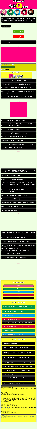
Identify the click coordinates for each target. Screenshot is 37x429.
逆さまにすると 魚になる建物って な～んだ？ (13, 311)
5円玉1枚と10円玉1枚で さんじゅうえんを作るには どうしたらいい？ (18, 84)
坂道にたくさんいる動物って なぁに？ (10, 129)
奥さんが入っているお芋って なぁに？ (11, 315)
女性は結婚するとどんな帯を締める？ (10, 343)
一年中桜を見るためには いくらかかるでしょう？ (13, 374)
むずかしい (18, 294)
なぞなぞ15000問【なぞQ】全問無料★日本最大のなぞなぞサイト (18, 4)
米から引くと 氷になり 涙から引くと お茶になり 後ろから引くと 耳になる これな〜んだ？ (18, 190)
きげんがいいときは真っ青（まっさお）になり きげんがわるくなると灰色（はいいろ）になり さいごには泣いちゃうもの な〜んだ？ (18, 307)
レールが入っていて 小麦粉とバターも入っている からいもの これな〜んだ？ (18, 378)
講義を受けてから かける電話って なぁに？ (12, 199)
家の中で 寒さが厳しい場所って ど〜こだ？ (12, 206)
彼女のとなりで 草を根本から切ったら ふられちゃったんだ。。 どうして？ (18, 348)
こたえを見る (18, 37)
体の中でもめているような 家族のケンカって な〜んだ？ (15, 195)
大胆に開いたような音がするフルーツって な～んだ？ (14, 136)
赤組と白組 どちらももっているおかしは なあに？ (14, 334)
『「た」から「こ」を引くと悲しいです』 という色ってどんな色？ (17, 144)
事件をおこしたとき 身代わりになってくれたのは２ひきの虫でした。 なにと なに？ (18, 92)
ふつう (18, 291)
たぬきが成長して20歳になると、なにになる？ (12, 147)
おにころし (18, 297)
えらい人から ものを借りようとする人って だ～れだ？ (14, 133)
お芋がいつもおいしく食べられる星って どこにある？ (14, 120)
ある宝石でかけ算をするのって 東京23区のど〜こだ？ (14, 179)
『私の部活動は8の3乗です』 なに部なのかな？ (12, 140)
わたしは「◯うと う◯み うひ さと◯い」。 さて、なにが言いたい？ (18, 362)
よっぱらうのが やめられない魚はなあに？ (12, 319)
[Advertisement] (18, 54)
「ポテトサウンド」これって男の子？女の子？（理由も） (14, 80)
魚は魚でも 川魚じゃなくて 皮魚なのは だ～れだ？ (14, 383)
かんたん (18, 288)
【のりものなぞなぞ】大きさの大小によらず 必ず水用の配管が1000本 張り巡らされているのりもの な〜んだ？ (18, 124)
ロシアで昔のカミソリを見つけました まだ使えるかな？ (14, 257)
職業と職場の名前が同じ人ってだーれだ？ (11, 210)
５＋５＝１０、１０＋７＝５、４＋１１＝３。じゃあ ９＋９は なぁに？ (18, 370)
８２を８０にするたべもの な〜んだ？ (10, 253)
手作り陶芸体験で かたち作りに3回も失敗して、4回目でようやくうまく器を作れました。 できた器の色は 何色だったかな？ (18, 171)
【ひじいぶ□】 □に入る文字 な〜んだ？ (11, 175)
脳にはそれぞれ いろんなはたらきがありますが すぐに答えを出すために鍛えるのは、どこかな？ (18, 353)
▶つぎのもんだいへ (6, 42)
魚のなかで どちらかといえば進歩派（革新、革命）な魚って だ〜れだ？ (18, 366)
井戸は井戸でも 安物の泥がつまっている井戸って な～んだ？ (16, 87)
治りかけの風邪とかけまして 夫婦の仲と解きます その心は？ (16, 96)
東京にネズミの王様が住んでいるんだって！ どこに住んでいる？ (17, 326)
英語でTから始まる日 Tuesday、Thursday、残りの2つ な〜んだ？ (17, 202)
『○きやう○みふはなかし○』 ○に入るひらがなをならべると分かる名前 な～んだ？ (18, 233)
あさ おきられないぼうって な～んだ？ (11, 330)
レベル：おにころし (6, 26)
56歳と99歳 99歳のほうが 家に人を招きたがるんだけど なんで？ (17, 322)
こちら (10, 405)
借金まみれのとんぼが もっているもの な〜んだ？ (13, 237)
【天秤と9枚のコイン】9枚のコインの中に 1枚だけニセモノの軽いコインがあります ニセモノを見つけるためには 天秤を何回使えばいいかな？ (18, 184)
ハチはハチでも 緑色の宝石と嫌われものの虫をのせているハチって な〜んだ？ (18, 358)
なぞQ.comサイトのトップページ (6, 407)
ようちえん (18, 285)
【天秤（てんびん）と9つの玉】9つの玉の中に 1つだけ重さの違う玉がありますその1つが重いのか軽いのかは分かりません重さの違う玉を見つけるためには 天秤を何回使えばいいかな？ (18, 248)
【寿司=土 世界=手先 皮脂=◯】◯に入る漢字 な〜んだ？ (15, 241)
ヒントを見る (18, 31)
